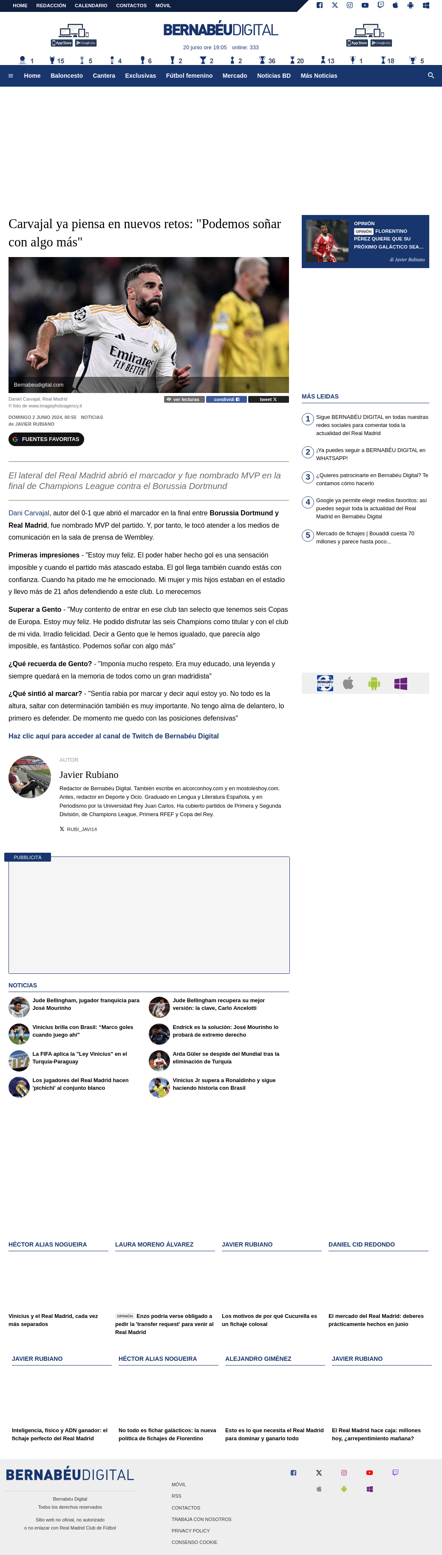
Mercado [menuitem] (235, 75)
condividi (226, 399)
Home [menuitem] (32, 75)
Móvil (179, 1484)
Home (20, 5)
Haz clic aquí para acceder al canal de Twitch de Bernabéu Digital (113, 736)
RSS (176, 1496)
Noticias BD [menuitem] (274, 75)
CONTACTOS (131, 5)
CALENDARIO (91, 5)
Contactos (186, 1507)
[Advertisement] (365, 614)
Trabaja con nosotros (202, 1519)
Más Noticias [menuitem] (319, 75)
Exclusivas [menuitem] (140, 75)
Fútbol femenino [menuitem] (189, 75)
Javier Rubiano (34, 424)
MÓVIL (163, 5)
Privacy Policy (191, 1530)
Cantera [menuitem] (104, 75)
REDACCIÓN (51, 5)
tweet (269, 399)
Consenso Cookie (195, 1542)
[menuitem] (10, 76)
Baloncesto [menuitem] (67, 75)
